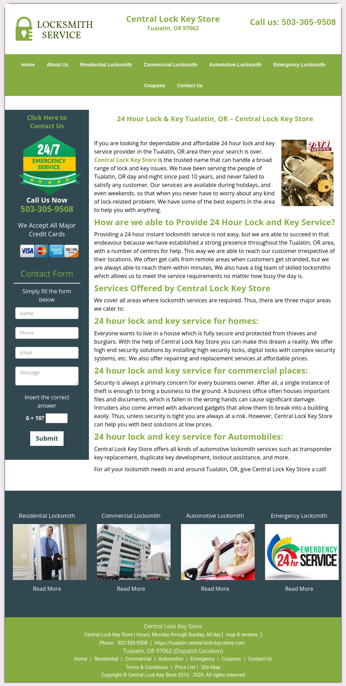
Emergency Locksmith (299, 64)
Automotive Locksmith (235, 64)
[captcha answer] (57, 418)
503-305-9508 (308, 22)
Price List (185, 667)
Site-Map (210, 667)
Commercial (138, 659)
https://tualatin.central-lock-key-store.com (200, 643)
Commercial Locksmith (170, 64)
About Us (57, 64)
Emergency (202, 659)
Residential (106, 659)
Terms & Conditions (147, 667)
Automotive (170, 659)
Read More (47, 589)
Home (28, 64)
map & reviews (242, 634)
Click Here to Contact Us (47, 121)
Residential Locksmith (106, 64)
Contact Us (190, 85)
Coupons (154, 85)
